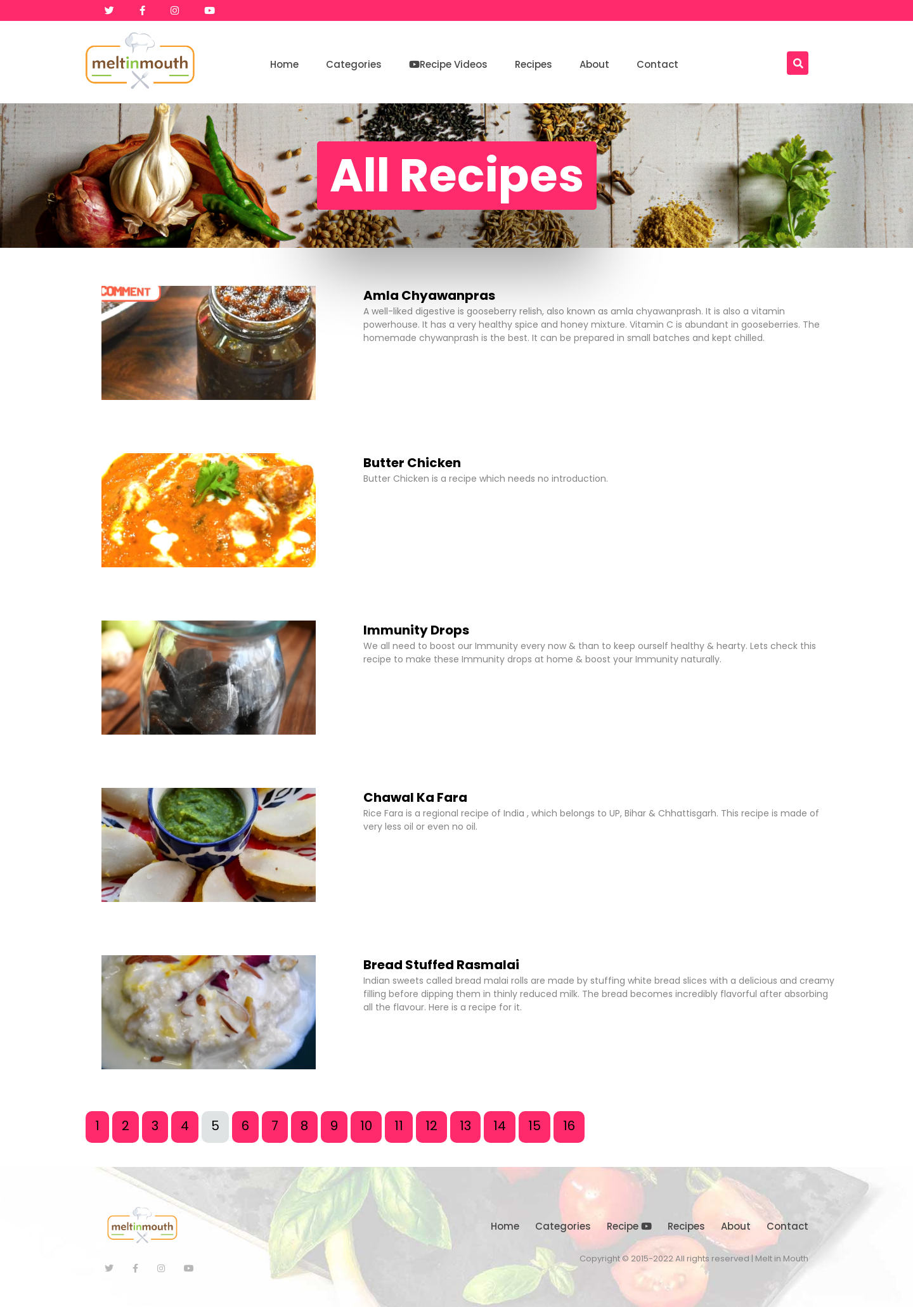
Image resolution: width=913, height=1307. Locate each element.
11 (398, 1126)
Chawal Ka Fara (415, 797)
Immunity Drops (416, 630)
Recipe (629, 1226)
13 (465, 1126)
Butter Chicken (412, 463)
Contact (657, 64)
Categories (354, 64)
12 (431, 1126)
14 (499, 1126)
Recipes (533, 64)
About (594, 64)
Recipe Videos (448, 64)
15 (534, 1126)
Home (284, 64)
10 (366, 1126)
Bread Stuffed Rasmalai (441, 965)
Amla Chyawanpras (429, 295)
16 (569, 1126)
